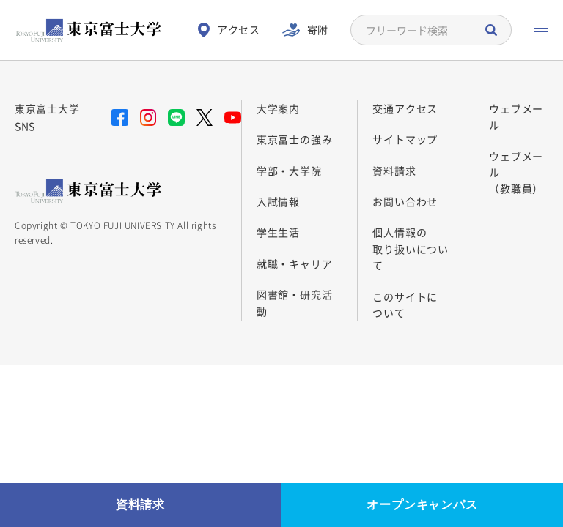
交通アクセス (405, 108)
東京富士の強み (295, 139)
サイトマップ (405, 139)
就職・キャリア (295, 263)
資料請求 (394, 170)
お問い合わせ (405, 201)
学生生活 (278, 232)
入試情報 (278, 201)
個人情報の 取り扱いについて (410, 248)
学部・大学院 (289, 170)
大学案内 (278, 108)
